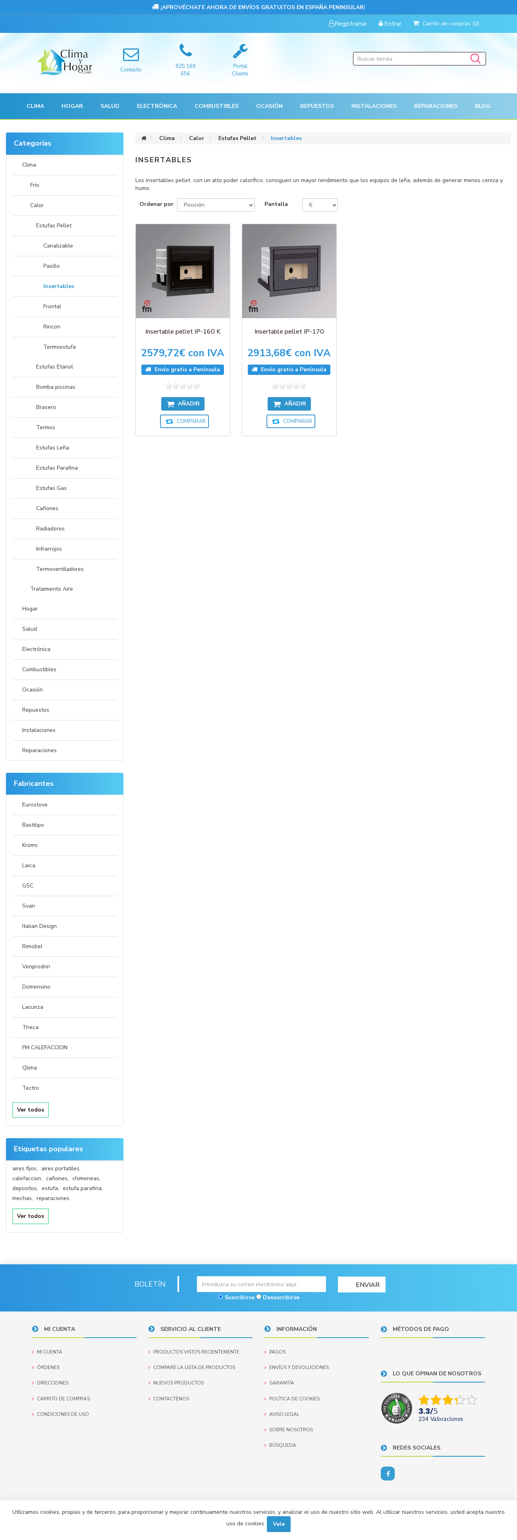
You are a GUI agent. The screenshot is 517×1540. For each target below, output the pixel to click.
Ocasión (32, 689)
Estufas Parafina (57, 468)
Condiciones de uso (60, 1414)
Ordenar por (156, 204)
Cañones (47, 508)
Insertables (58, 286)
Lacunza (32, 1007)
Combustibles (217, 106)
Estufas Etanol (54, 367)
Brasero (46, 407)
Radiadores (50, 528)
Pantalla (276, 204)
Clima (29, 165)
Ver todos (30, 1110)
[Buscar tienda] (419, 58)
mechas (22, 1198)
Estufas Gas (51, 488)
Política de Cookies (292, 1398)
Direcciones (50, 1382)
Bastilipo (33, 825)
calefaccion (27, 1178)
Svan (28, 906)
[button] (35, 106)
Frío (34, 185)
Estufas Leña (52, 447)
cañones (57, 1178)
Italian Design (39, 926)
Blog (482, 106)
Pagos (275, 1351)
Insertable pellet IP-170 (274, 321)
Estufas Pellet (53, 225)
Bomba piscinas (55, 387)
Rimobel (32, 946)
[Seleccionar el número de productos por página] (320, 205)
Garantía (279, 1382)
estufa (50, 1188)
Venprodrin (36, 966)
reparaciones (53, 1198)
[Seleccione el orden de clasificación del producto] (216, 205)
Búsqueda (280, 1445)
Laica (28, 865)
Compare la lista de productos (192, 1367)
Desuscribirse (281, 1297)
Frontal (52, 306)
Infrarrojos (49, 549)
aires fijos (25, 1168)
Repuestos (35, 710)
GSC (27, 885)
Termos (45, 427)
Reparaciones (435, 106)
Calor (37, 205)
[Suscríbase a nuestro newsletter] (261, 1284)
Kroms (30, 845)
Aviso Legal (281, 1414)
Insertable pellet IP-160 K (177, 321)
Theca (30, 1027)
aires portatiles (61, 1168)
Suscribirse (240, 1297)
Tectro (30, 1088)
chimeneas (86, 1178)
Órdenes (46, 1367)
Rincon (51, 326)
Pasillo (51, 266)
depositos (25, 1188)
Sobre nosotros (288, 1429)
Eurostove (35, 804)
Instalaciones (39, 730)
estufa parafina (83, 1188)
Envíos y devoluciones (296, 1367)
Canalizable (58, 246)
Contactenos (169, 1398)
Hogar (30, 609)
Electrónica (36, 649)
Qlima (29, 1067)
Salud (29, 629)
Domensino (36, 987)
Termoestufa (59, 347)
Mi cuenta (47, 1351)
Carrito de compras (61, 1398)
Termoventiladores (60, 569)
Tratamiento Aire (51, 589)
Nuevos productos (176, 1382)
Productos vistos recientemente (194, 1351)
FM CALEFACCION (45, 1047)
